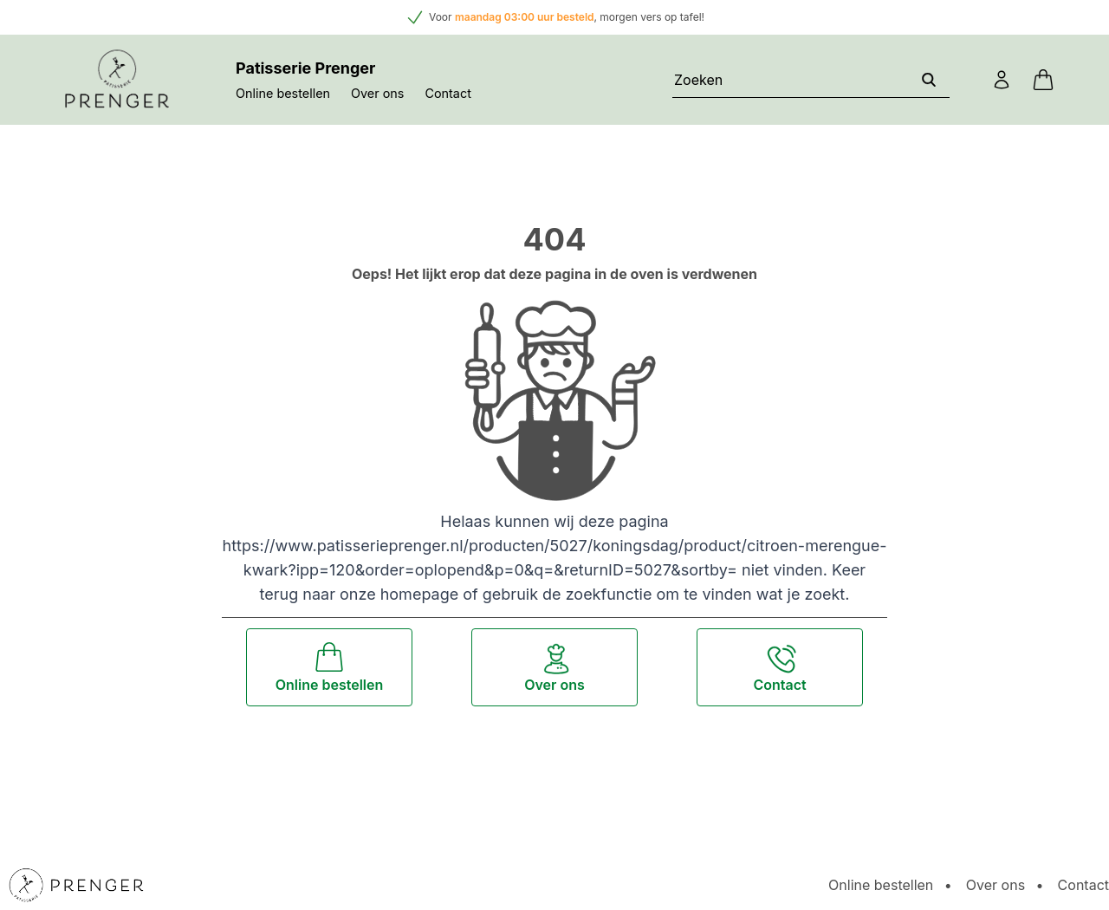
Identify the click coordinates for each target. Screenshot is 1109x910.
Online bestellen (283, 93)
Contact (447, 93)
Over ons (377, 93)
